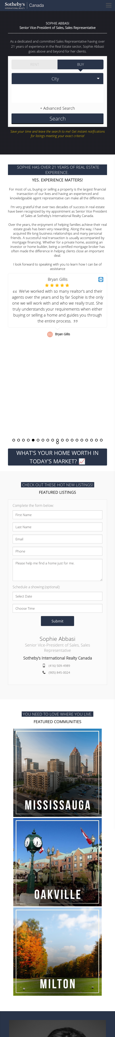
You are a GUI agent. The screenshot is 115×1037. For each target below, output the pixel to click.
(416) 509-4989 (59, 666)
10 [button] (57, 440)
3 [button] (23, 440)
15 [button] (81, 440)
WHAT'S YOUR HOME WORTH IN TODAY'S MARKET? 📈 (57, 457)
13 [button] (72, 440)
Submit (57, 620)
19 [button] (101, 440)
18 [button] (96, 440)
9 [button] (52, 440)
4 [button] (28, 440)
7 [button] (43, 440)
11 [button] (62, 440)
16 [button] (86, 440)
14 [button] (77, 440)
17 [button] (91, 440)
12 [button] (67, 440)
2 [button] (18, 440)
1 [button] (13, 440)
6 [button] (38, 440)
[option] (57, 356)
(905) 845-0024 (59, 672)
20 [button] (57, 442)
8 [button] (47, 440)
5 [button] (33, 440)
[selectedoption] (57, 78)
